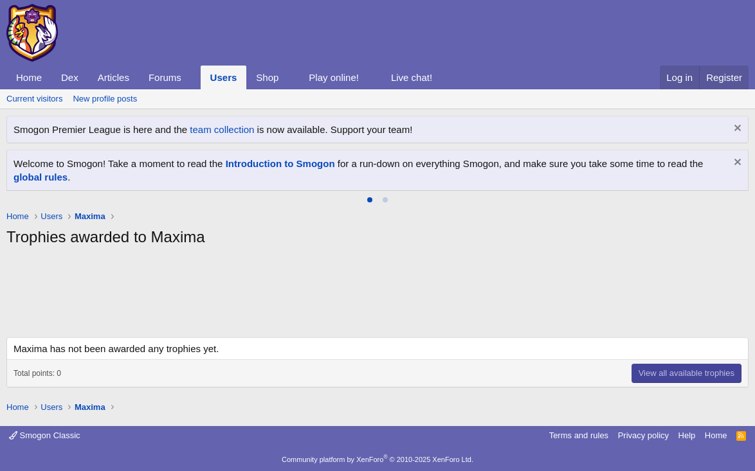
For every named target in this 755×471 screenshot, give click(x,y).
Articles (113, 77)
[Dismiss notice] (736, 129)
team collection (222, 129)
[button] (192, 77)
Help (687, 435)
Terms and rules (578, 435)
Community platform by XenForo (377, 459)
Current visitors (34, 98)
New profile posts (105, 98)
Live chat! (411, 77)
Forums (165, 77)
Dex (69, 77)
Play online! (334, 77)
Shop (267, 77)
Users (223, 77)
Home (29, 77)
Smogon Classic (44, 435)
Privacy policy (643, 435)
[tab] (370, 199)
